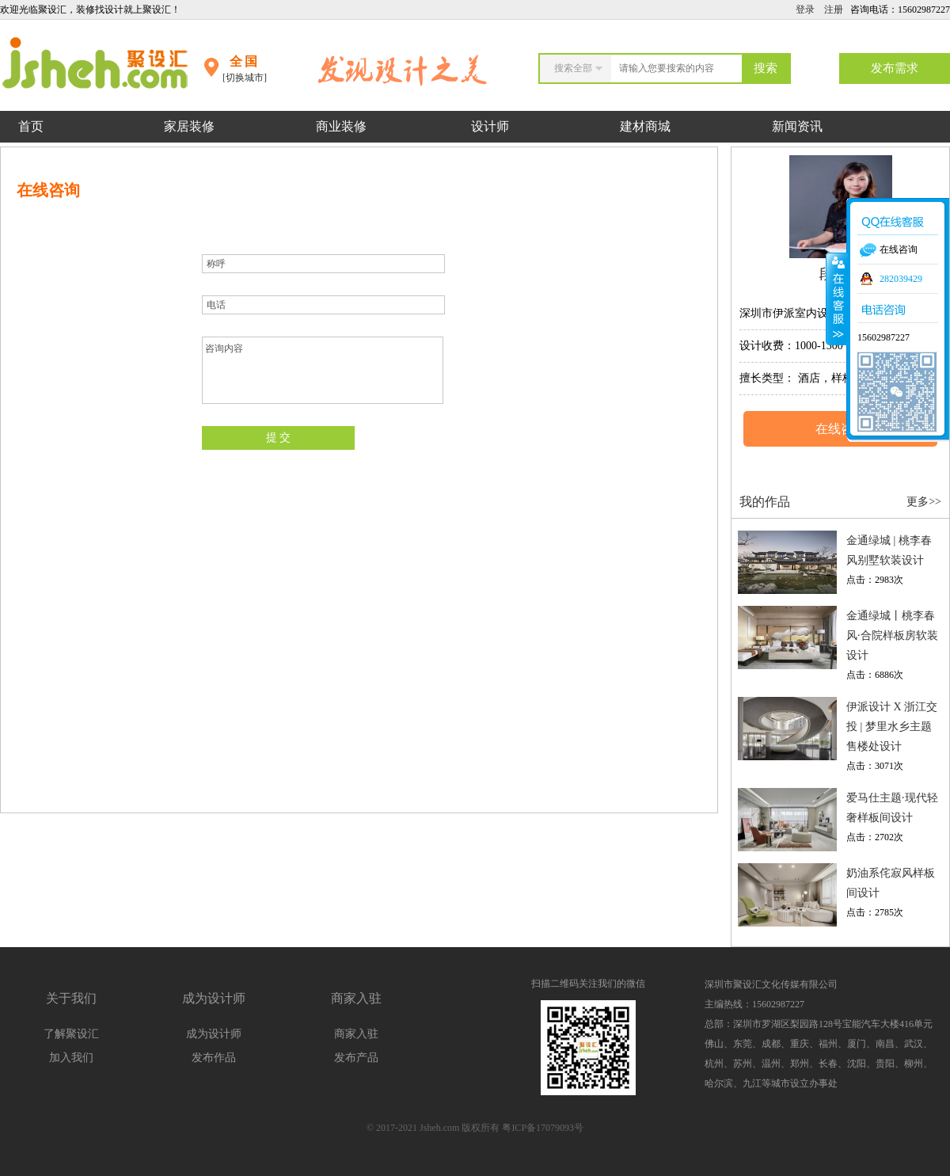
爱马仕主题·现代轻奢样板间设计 (892, 808)
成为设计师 (213, 1034)
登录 (805, 9)
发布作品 (214, 1058)
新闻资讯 (797, 126)
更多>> (923, 502)
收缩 (837, 298)
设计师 (491, 126)
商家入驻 (356, 1034)
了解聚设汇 (71, 1034)
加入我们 (71, 1058)
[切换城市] (244, 77)
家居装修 (189, 126)
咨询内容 (322, 370)
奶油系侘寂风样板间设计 (890, 883)
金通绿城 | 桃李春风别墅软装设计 (889, 550)
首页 (31, 126)
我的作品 (764, 501)
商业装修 (341, 126)
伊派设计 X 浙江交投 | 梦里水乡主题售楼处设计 (891, 726)
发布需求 (894, 68)
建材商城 (645, 126)
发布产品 (356, 1058)
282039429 (901, 278)
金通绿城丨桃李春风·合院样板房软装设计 (892, 635)
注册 (833, 9)
